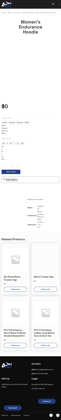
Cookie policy (16, 415)
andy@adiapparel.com (45, 370)
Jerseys (17, 13)
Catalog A (47, 401)
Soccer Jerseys (28, 13)
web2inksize (6, 139)
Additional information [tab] (35, 199)
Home (4, 13)
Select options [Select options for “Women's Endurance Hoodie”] (11, 180)
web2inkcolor (7, 118)
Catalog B (13, 408)
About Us (5, 415)
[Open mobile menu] (53, 4)
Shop (10, 13)
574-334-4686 (42, 374)
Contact (26, 415)
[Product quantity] (11, 167)
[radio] (4, 122)
